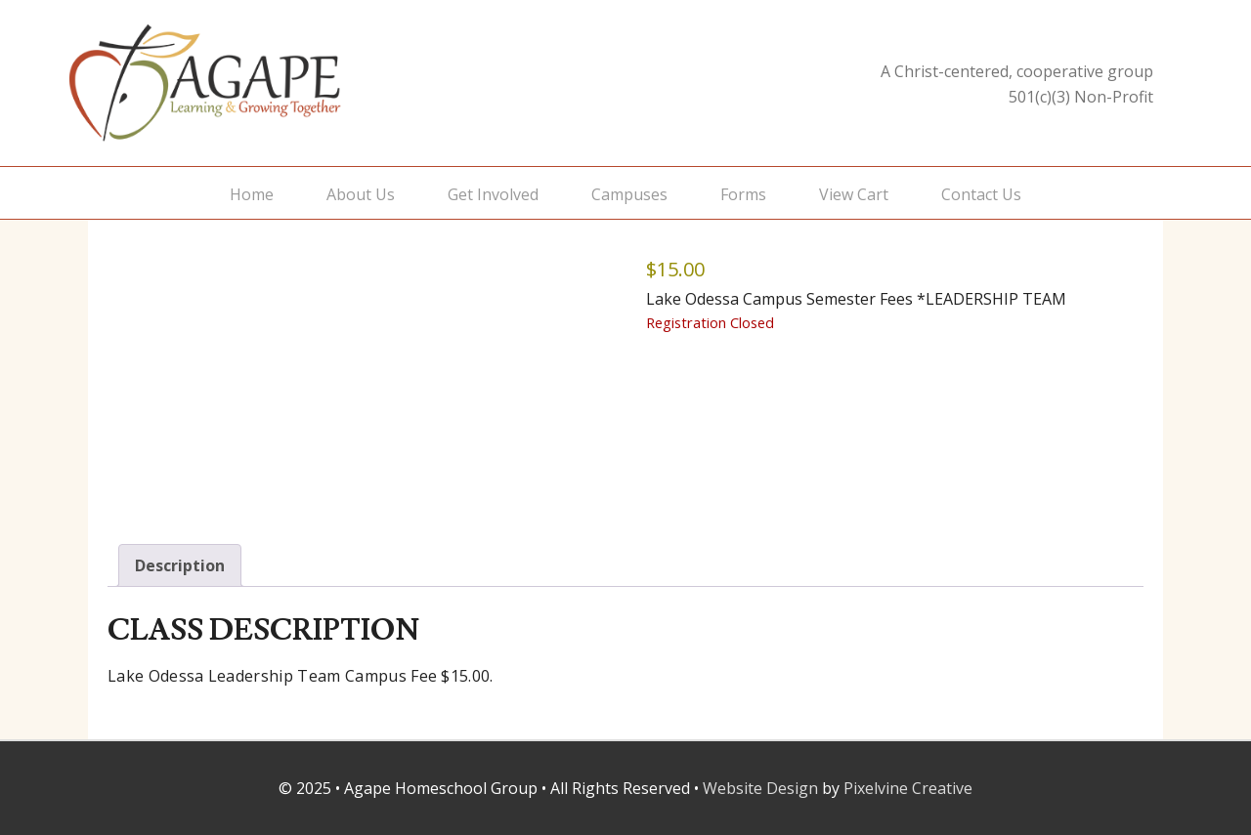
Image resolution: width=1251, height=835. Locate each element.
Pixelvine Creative (907, 788)
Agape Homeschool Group (263, 83)
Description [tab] (180, 565)
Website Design (760, 788)
